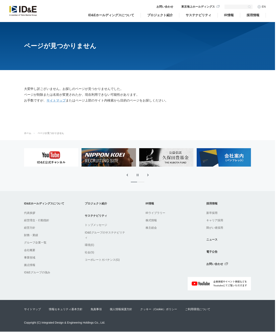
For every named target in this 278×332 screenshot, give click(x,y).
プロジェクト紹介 (96, 203)
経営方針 (29, 227)
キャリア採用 (214, 220)
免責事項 (96, 309)
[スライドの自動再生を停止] (138, 175)
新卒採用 (212, 212)
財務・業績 (31, 235)
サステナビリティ (198, 15)
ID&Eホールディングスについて (111, 15)
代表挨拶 (29, 212)
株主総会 (151, 227)
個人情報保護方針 (121, 309)
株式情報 (151, 220)
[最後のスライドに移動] (127, 175)
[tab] (134, 182)
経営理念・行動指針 (36, 220)
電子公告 (212, 251)
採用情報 (253, 15)
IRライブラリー (155, 212)
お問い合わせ (164, 6)
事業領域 (29, 257)
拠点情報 (29, 265)
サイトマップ (56, 100)
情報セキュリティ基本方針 (66, 309)
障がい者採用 (214, 227)
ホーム (27, 133)
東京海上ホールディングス (198, 6)
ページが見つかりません (51, 133)
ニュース (212, 239)
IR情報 (229, 15)
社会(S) (89, 252)
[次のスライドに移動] (148, 175)
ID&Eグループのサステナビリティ (105, 235)
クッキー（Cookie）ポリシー (158, 309)
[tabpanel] (51, 157)
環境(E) (89, 244)
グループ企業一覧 (35, 242)
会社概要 (29, 250)
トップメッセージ (96, 224)
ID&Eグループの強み (37, 272)
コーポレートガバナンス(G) (102, 259)
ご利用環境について (197, 309)
